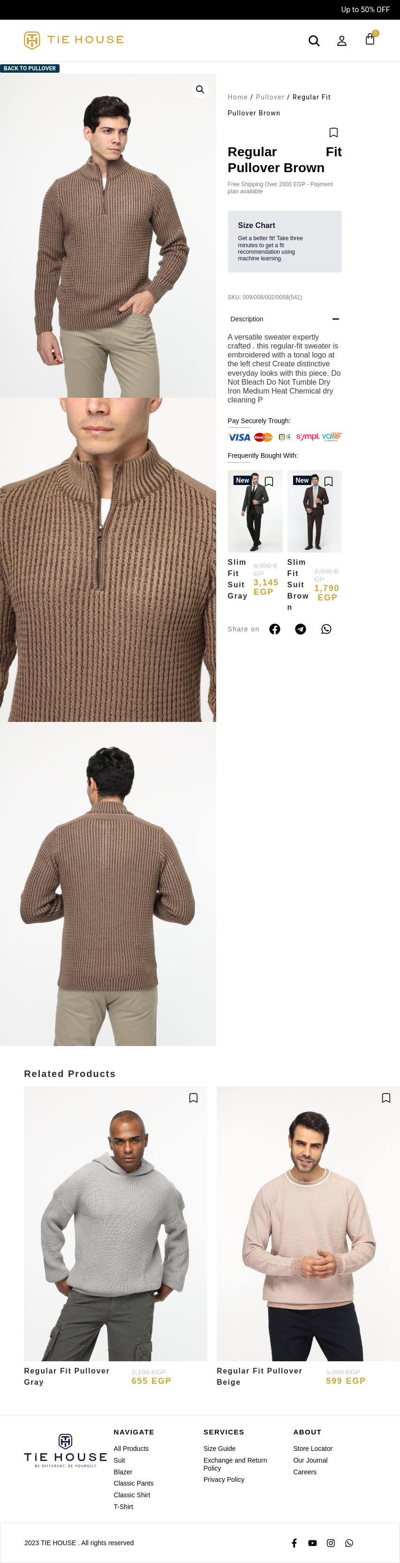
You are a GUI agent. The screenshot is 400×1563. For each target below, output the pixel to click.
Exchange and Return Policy (235, 1464)
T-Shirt (123, 1506)
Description (247, 319)
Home (238, 97)
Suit (119, 1460)
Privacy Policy (224, 1479)
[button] (200, 89)
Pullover (270, 97)
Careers (305, 1472)
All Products (131, 1448)
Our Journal (310, 1460)
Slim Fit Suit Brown (298, 584)
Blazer (123, 1472)
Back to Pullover (30, 68)
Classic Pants (134, 1483)
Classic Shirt (132, 1495)
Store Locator (312, 1448)
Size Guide (219, 1448)
